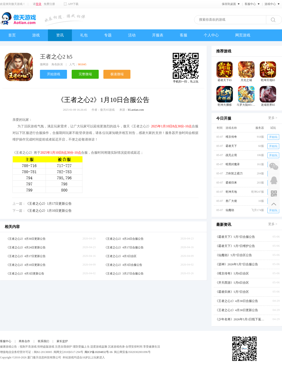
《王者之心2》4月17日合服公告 (124, 247)
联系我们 (43, 341)
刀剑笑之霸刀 (234, 173)
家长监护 (62, 341)
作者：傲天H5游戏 (103, 109)
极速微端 (117, 74)
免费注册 (49, 4)
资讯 (60, 35)
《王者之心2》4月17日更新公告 (26, 256)
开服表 (157, 35)
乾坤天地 (231, 191)
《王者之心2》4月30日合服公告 (236, 301)
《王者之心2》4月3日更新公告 (25, 273)
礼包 (84, 35)
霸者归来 (231, 182)
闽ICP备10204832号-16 (99, 352)
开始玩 (273, 137)
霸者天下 (231, 146)
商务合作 (24, 341)
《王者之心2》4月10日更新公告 (26, 264)
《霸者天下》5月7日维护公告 (235, 246)
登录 (38, 4)
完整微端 (85, 74)
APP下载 (73, 4)
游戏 (36, 35)
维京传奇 (231, 136)
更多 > (272, 118)
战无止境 (231, 155)
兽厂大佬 (231, 201)
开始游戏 (53, 74)
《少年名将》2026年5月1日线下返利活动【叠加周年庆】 (241, 319)
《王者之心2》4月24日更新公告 (26, 247)
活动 (132, 35)
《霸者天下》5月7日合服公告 (235, 237)
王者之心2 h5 (56, 57)
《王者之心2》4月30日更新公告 (26, 238)
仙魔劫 (230, 210)
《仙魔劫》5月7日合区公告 (233, 255)
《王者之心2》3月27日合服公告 (124, 273)
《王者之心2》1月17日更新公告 (49, 203)
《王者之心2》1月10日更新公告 (49, 210)
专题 (108, 35)
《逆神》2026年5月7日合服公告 (236, 264)
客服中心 (5, 341)
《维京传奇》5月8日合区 (232, 273)
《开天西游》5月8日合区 (232, 282)
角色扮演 (57, 64)
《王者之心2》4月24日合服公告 (124, 238)
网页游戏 (242, 35)
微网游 (44, 64)
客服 (183, 35)
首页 (12, 35)
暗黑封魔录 (233, 164)
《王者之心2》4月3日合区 (120, 256)
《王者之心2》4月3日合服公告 (123, 264)
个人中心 (211, 35)
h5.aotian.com (136, 109)
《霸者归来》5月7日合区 (232, 292)
